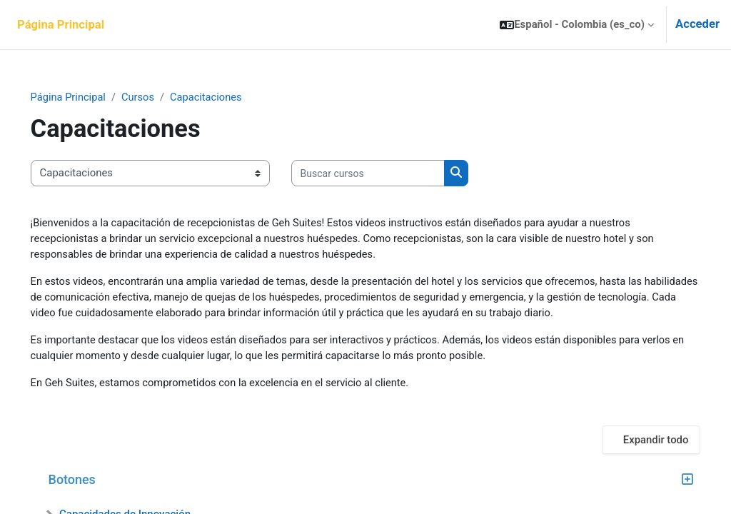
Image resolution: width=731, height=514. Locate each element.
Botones (92, 482)
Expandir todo (635, 441)
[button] (576, 24)
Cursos (159, 97)
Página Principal (89, 97)
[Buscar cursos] (388, 173)
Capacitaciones (228, 97)
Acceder (697, 24)
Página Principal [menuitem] (60, 24)
